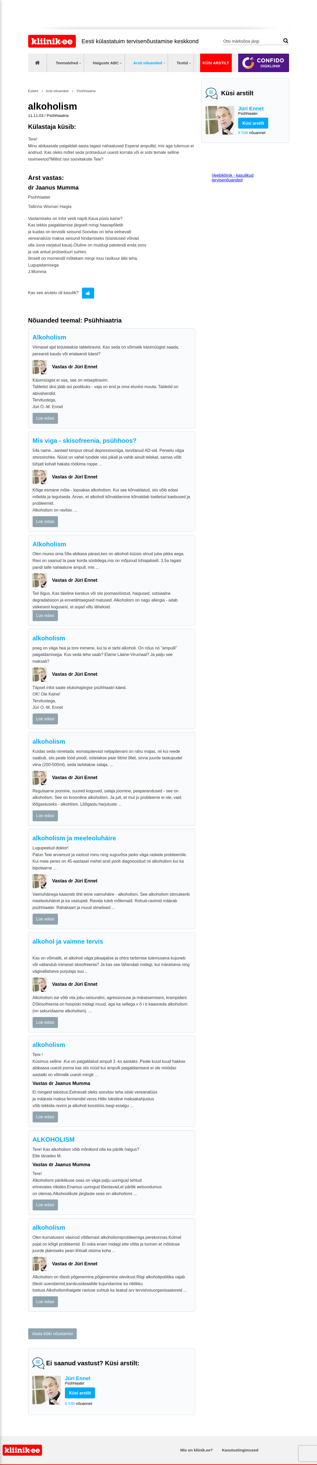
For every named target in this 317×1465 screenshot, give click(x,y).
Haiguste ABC (106, 63)
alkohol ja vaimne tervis (68, 941)
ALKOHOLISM (54, 1139)
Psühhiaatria (86, 91)
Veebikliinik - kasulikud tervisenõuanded (233, 177)
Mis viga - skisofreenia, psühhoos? (85, 440)
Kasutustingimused (240, 1450)
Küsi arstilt (215, 63)
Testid (182, 63)
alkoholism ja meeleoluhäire (74, 838)
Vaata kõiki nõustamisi (52, 1333)
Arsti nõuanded (147, 63)
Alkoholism (49, 337)
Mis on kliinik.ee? (196, 1450)
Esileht (33, 91)
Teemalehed (67, 63)
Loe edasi (45, 418)
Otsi (286, 40)
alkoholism (49, 638)
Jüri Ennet (261, 111)
